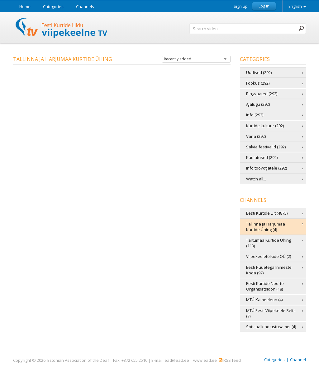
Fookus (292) (257, 83)
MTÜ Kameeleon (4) (264, 299)
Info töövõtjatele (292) (266, 168)
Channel (298, 359)
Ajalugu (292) (258, 104)
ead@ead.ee (176, 360)
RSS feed (230, 360)
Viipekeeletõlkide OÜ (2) (268, 256)
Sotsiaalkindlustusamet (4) (271, 326)
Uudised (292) (259, 72)
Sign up (241, 6)
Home (25, 6)
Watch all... (256, 179)
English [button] (297, 6)
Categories (53, 6)
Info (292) (254, 115)
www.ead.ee (205, 360)
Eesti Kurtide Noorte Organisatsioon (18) (265, 286)
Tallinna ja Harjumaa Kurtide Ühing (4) (265, 226)
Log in (264, 6)
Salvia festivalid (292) (266, 147)
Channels (85, 6)
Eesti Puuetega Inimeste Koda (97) (269, 270)
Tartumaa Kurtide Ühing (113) (268, 243)
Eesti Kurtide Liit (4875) (267, 213)
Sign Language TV (61, 29)
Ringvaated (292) (261, 93)
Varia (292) (256, 136)
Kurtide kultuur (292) (265, 125)
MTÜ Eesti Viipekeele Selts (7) (271, 313)
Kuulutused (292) (262, 157)
